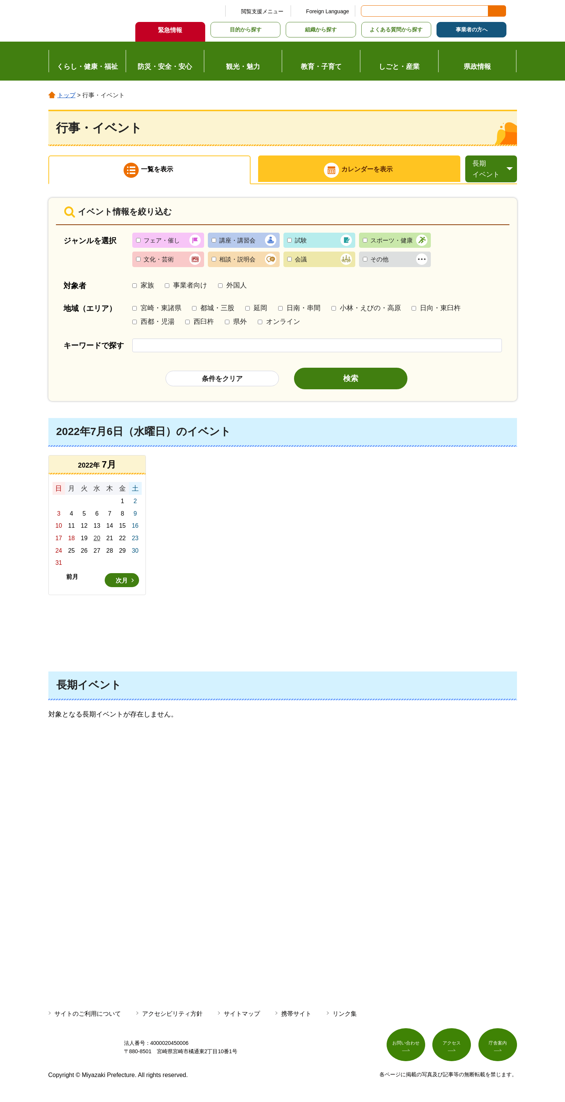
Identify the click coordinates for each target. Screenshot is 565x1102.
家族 (147, 287)
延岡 (260, 310)
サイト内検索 (367, 11)
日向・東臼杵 (440, 310)
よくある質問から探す (396, 29)
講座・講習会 (237, 242)
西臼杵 (203, 323)
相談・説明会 (237, 261)
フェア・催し (162, 242)
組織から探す (321, 29)
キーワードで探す (93, 347)
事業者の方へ (472, 29)
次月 (122, 582)
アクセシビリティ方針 (172, 1015)
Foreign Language (327, 11)
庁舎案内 (497, 1048)
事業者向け (190, 287)
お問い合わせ (406, 1048)
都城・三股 (217, 310)
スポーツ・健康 (391, 242)
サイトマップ (242, 1015)
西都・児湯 (158, 323)
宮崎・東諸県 (161, 310)
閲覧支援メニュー (262, 11)
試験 (301, 242)
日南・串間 (303, 310)
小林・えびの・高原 (370, 310)
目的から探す (246, 29)
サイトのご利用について (87, 1015)
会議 (301, 261)
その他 (379, 261)
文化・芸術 (159, 261)
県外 (240, 323)
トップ (66, 95)
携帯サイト (296, 1015)
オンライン (283, 323)
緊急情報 (170, 30)
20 (97, 540)
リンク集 (345, 1015)
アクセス (451, 1048)
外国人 (236, 287)
